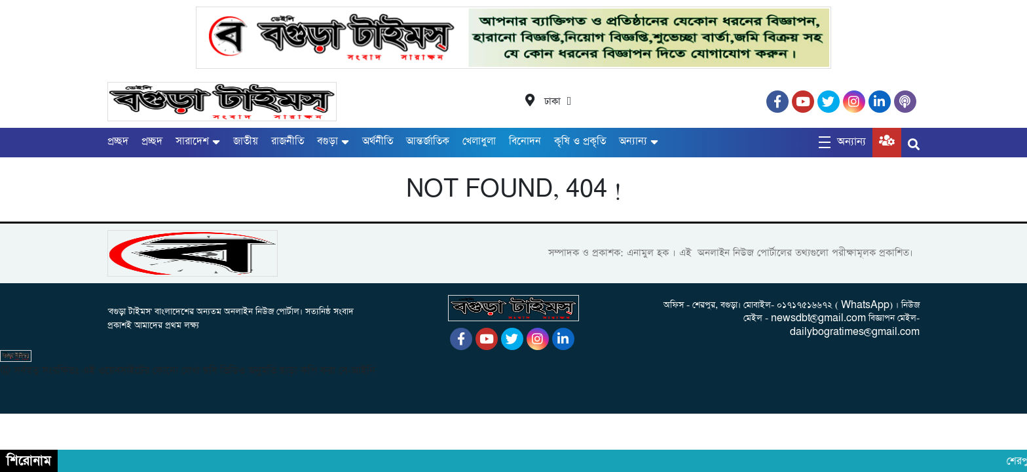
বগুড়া (327, 141)
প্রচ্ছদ (117, 141)
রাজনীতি (287, 141)
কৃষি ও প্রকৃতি (580, 141)
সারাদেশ (192, 141)
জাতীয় (245, 141)
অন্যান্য (633, 141)
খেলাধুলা (479, 141)
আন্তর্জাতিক (427, 141)
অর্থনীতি (377, 141)
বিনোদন (525, 141)
